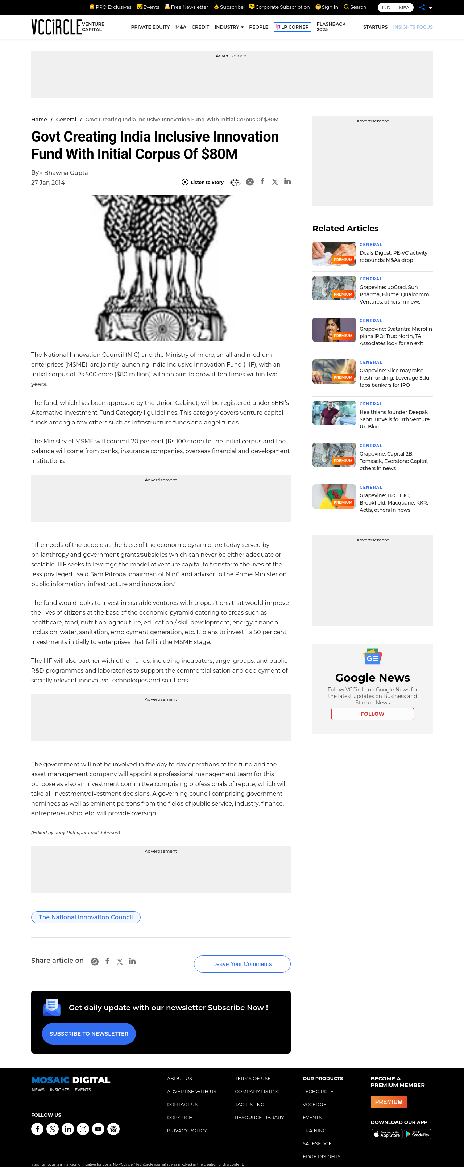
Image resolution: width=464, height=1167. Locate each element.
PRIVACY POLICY (187, 1120)
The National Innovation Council (86, 917)
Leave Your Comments (232, 957)
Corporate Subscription (279, 7)
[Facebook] (262, 182)
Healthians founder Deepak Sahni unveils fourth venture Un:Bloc (395, 419)
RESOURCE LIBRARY (259, 1107)
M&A (180, 28)
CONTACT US (182, 1094)
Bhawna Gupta (66, 173)
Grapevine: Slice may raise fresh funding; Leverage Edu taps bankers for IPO (394, 377)
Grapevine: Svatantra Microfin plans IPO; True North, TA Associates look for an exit (396, 336)
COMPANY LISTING (257, 1081)
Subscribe (228, 7)
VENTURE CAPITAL (93, 28)
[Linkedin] (287, 182)
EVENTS (312, 1107)
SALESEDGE (317, 1133)
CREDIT (200, 28)
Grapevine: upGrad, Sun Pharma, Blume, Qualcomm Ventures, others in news (394, 294)
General (66, 119)
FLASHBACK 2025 (331, 28)
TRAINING (314, 1120)
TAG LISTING (249, 1094)
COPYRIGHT (181, 1107)
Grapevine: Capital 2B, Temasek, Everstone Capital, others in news (394, 461)
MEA (404, 7)
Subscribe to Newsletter (87, 1025)
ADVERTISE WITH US (191, 1081)
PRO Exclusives (110, 7)
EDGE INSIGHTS (321, 1146)
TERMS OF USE (253, 1068)
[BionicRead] (235, 182)
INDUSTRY (227, 28)
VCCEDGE (314, 1094)
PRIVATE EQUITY (150, 28)
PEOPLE (258, 28)
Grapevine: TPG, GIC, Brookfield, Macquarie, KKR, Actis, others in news (394, 502)
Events (148, 7)
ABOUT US (179, 1068)
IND (386, 7)
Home (39, 119)
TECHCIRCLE (318, 1081)
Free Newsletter (186, 7)
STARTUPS (375, 28)
